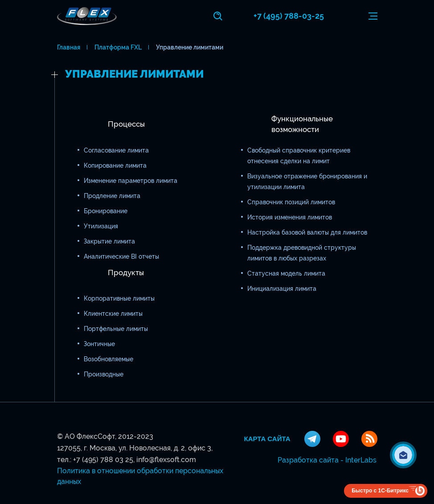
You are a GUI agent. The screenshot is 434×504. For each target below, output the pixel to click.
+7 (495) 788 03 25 (103, 459)
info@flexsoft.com (166, 459)
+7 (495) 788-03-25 (289, 16)
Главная (68, 47)
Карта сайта (267, 439)
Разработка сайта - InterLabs (327, 460)
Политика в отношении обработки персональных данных (140, 476)
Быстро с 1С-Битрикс (380, 490)
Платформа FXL (118, 47)
